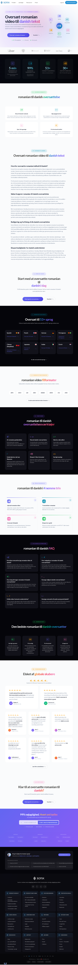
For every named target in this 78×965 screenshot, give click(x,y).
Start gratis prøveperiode (48, 822)
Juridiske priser (11, 929)
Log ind (62, 2)
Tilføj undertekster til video (30, 902)
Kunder (43, 942)
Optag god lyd (28, 949)
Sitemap (33, 962)
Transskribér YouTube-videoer (29, 906)
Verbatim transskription (12, 906)
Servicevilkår (48, 962)
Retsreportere (10, 924)
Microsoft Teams (62, 921)
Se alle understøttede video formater (39, 400)
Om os (60, 939)
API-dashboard (45, 924)
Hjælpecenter (23, 856)
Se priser (36, 35)
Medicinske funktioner (29, 921)
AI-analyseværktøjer (29, 897)
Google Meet (62, 924)
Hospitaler (27, 926)
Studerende (61, 907)
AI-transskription (43, 882)
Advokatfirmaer (11, 926)
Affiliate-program (45, 926)
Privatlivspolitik (40, 962)
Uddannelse (44, 900)
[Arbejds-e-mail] (30, 822)
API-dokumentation (46, 921)
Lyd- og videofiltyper (12, 942)
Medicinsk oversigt (29, 919)
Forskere (61, 900)
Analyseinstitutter (45, 905)
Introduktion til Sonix (12, 944)
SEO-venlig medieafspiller (30, 900)
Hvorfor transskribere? (29, 947)
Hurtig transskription (12, 904)
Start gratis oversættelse (33, 299)
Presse (60, 944)
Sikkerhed (61, 949)
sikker (58, 882)
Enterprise (44, 897)
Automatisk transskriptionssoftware (12, 901)
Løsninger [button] (21, 2)
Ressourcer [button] (29, 2)
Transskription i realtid (12, 909)
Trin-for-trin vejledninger (30, 944)
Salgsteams (44, 907)
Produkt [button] (14, 2)
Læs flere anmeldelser (39, 766)
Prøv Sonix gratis (71, 2)
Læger (26, 924)
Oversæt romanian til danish (18, 35)
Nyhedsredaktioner (46, 902)
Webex (60, 926)
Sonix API (44, 919)
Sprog (9, 939)
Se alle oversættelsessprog (39, 359)
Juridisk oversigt (11, 919)
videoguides (36, 856)
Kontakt (61, 947)
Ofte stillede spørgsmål (29, 942)
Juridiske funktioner (12, 921)
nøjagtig (54, 882)
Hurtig (49, 882)
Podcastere (61, 902)
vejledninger (29, 856)
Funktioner (10, 897)
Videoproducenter (63, 905)
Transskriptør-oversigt (12, 949)
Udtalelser (44, 944)
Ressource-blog (11, 947)
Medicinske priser (28, 929)
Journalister (61, 897)
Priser (36, 2)
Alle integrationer (62, 929)
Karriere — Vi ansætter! (64, 942)
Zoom (60, 919)
